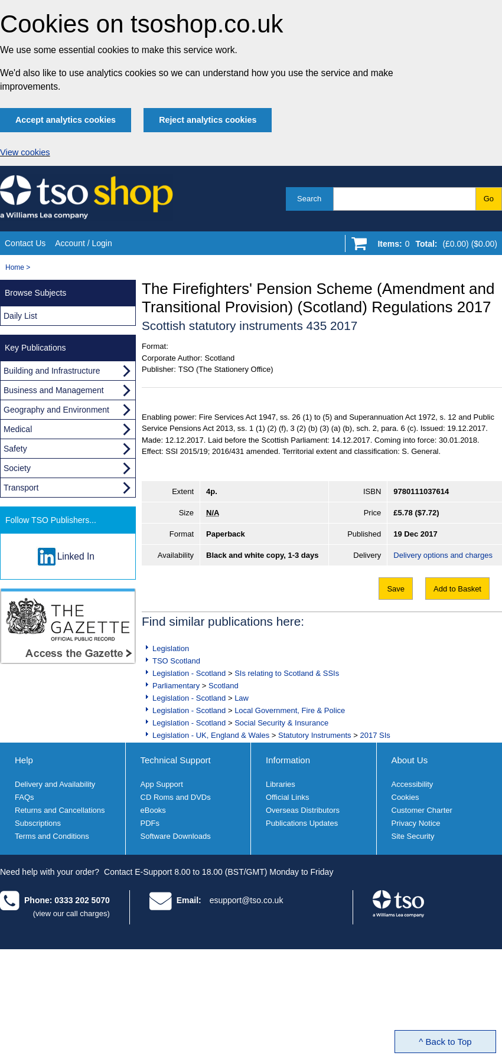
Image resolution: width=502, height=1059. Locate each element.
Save (396, 588)
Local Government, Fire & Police (289, 710)
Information (288, 760)
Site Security (413, 836)
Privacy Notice (416, 823)
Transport (21, 487)
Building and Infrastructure (52, 370)
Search (309, 198)
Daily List (20, 316)
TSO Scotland (176, 660)
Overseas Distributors (303, 810)
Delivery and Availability (55, 784)
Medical (18, 429)
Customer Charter (422, 810)
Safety (15, 448)
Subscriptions (38, 823)
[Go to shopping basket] (434, 246)
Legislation (170, 648)
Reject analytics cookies (207, 120)
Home (14, 267)
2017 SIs (375, 735)
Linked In (75, 556)
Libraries (280, 784)
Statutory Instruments (314, 735)
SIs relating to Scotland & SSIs (286, 673)
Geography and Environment (56, 409)
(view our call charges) (71, 913)
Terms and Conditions (52, 836)
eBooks (153, 810)
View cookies (25, 152)
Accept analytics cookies (65, 120)
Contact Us (25, 243)
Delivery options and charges (443, 555)
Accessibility (412, 784)
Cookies (405, 797)
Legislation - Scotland (189, 673)
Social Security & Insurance (281, 722)
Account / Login (83, 243)
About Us (410, 760)
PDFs (150, 823)
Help (24, 760)
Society (17, 468)
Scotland (223, 685)
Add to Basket (457, 588)
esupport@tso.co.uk (246, 900)
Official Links (287, 797)
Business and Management (54, 390)
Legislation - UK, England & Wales (210, 735)
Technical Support (176, 760)
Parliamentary (176, 685)
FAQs (24, 797)
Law (241, 698)
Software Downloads (176, 836)
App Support (162, 784)
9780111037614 (421, 491)
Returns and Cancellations (60, 810)
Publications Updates (302, 823)
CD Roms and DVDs (176, 797)
